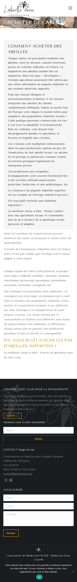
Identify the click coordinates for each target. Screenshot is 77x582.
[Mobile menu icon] (70, 8)
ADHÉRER (12, 416)
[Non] (73, 571)
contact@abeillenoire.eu (17, 473)
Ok (39, 577)
